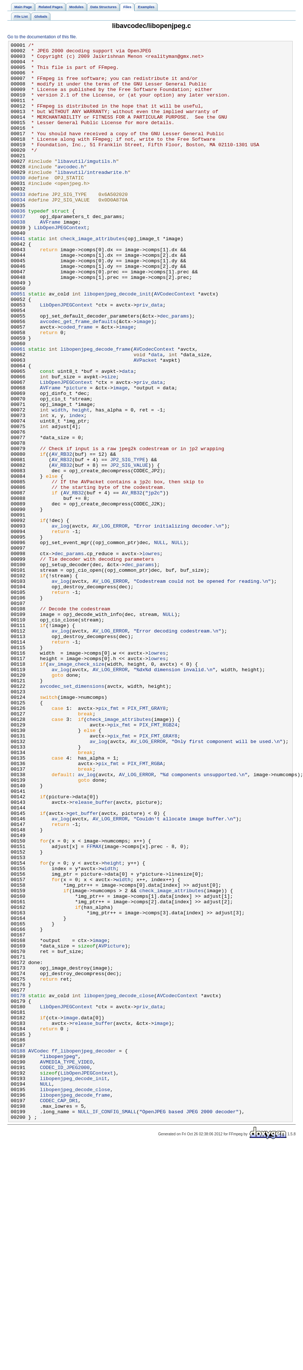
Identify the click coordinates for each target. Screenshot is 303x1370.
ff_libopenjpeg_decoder (84, 1253)
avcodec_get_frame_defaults (78, 377)
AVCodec (38, 1253)
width (59, 483)
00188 (18, 1253)
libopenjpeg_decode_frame (95, 410)
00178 (18, 1186)
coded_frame (76, 384)
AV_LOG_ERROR (110, 623)
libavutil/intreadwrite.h (93, 198)
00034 (18, 231)
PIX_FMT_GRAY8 (147, 841)
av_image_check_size (76, 788)
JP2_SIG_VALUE (129, 550)
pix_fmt (108, 841)
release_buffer (92, 954)
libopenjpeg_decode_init (117, 344)
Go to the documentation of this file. (42, 36)
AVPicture (111, 1127)
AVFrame (50, 258)
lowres (151, 656)
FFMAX (94, 1007)
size (110, 444)
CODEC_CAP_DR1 (59, 1312)
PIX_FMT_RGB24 (158, 861)
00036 (18, 245)
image (143, 377)
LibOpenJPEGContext (60, 265)
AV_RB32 (62, 536)
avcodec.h (71, 192)
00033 (18, 225)
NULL (160, 643)
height (81, 483)
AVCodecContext (174, 344)
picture (76, 457)
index (76, 490)
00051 (18, 344)
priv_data (149, 357)
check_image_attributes (92, 278)
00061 (18, 410)
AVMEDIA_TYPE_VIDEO (66, 1266)
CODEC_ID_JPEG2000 (65, 1272)
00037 (18, 251)
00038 (18, 258)
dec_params (174, 371)
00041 (18, 278)
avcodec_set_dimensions (72, 815)
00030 (18, 205)
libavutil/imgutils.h (87, 185)
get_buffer (83, 967)
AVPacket (145, 424)
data (157, 417)
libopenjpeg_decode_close (119, 1186)
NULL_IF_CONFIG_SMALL (107, 1325)
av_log (60, 623)
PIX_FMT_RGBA (145, 908)
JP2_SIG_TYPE (127, 543)
